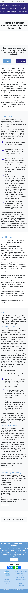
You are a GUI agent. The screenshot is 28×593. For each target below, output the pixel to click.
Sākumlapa (7, 577)
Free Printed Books (21, 577)
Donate (7, 61)
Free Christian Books (21, 571)
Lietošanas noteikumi (18, 591)
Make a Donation (6, 469)
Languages (21, 585)
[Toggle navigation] (3, 1)
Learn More (13, 559)
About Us (7, 579)
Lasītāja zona (21, 583)
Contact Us (21, 61)
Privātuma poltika (9, 591)
